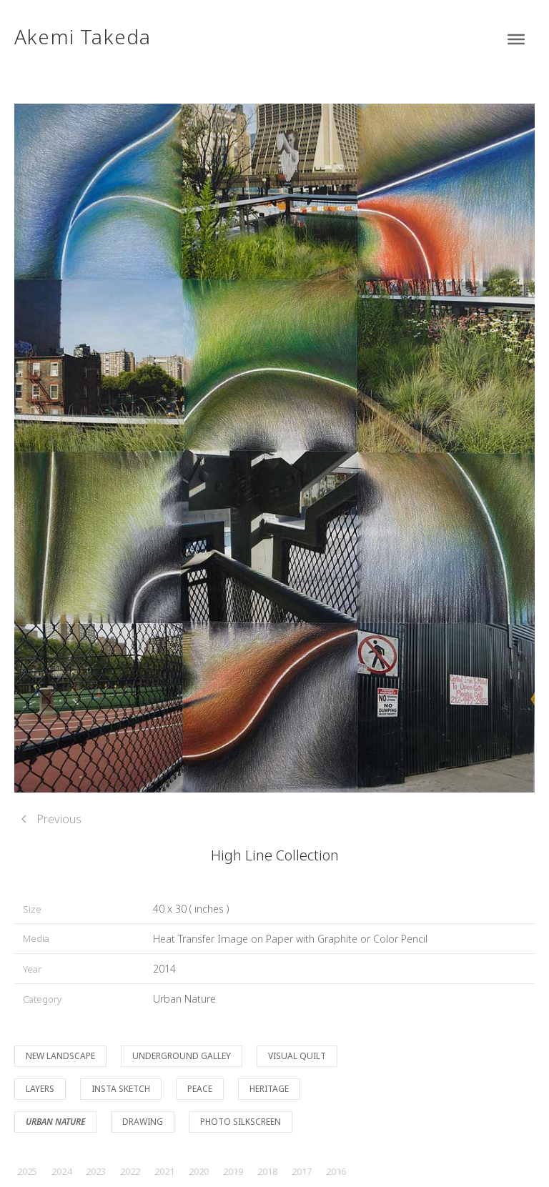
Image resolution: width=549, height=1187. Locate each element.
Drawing (142, 1122)
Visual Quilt (297, 1056)
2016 (336, 1171)
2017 (302, 1171)
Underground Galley (181, 1056)
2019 (233, 1171)
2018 (267, 1171)
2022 (130, 1171)
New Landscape (60, 1056)
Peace (199, 1089)
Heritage (269, 1089)
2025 (27, 1171)
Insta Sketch (121, 1089)
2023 (96, 1171)
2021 (164, 1171)
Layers (40, 1089)
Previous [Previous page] (51, 819)
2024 (61, 1171)
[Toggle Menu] (516, 39)
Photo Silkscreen (240, 1122)
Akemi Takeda (82, 36)
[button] (274, 447)
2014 (164, 968)
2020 (199, 1171)
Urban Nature (184, 998)
